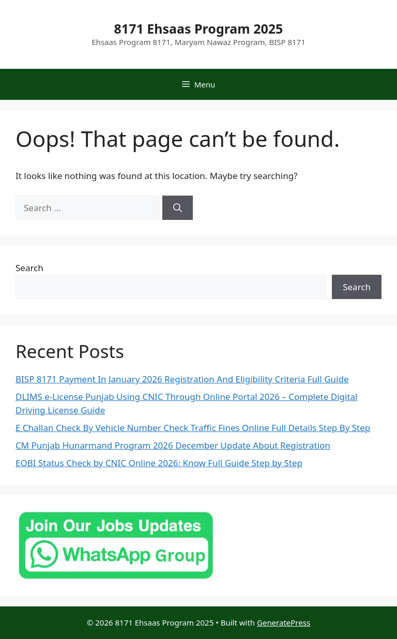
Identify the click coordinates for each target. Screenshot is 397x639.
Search (29, 268)
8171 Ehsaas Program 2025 (198, 28)
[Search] (177, 208)
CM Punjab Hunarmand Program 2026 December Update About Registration (173, 445)
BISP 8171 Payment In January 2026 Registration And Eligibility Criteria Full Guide (182, 379)
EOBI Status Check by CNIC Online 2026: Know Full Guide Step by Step (159, 463)
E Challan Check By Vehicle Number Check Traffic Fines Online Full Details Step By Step (193, 428)
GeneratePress (283, 622)
